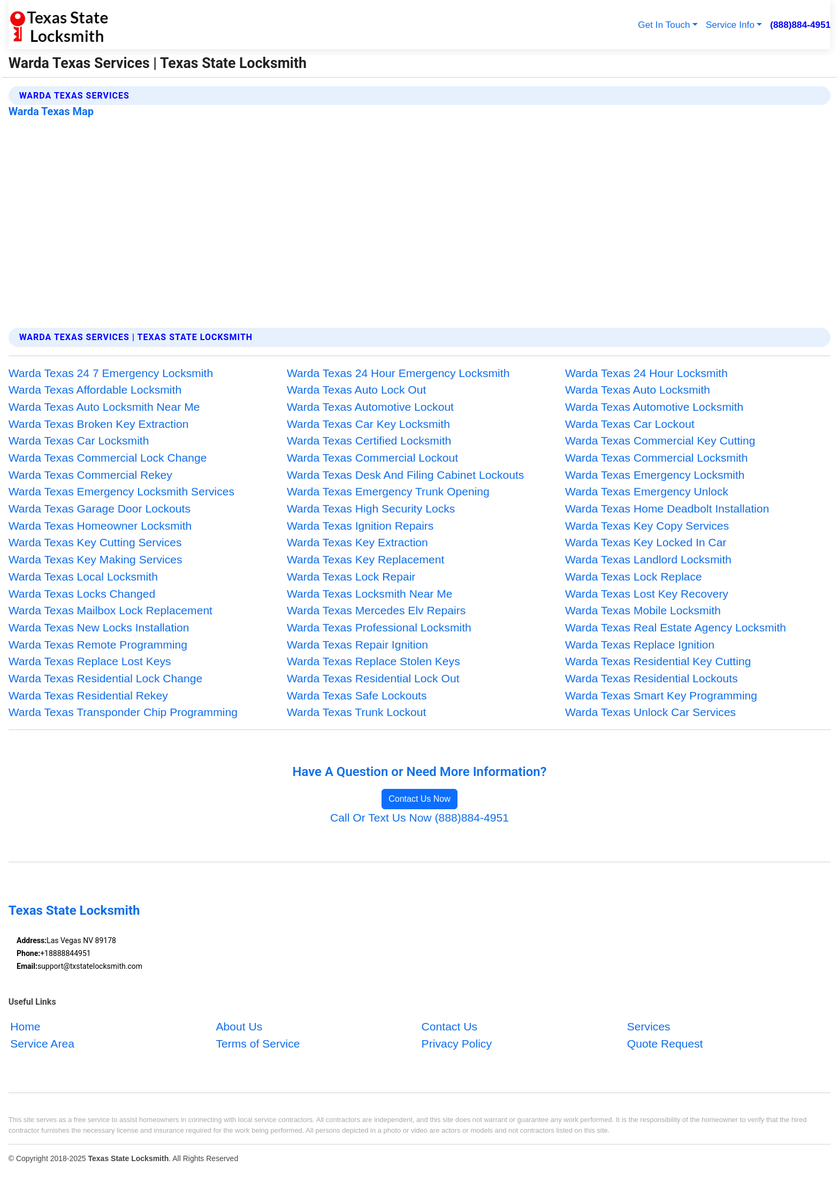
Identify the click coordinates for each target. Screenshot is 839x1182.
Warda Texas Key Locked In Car (646, 542)
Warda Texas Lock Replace (633, 576)
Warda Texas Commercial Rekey (90, 475)
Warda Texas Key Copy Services (647, 526)
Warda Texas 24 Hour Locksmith (646, 373)
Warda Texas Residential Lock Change (106, 678)
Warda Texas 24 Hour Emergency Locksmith (398, 373)
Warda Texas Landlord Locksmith (648, 559)
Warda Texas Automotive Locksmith (654, 407)
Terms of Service (258, 1043)
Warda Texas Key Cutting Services (95, 542)
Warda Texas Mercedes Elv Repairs (376, 610)
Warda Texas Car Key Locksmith (368, 424)
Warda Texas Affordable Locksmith (95, 389)
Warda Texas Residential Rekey (88, 695)
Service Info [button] (730, 24)
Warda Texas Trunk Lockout (356, 712)
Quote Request (665, 1043)
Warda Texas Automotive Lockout (370, 407)
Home (25, 1026)
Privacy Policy (457, 1043)
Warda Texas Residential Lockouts (651, 678)
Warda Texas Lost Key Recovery (646, 594)
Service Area (42, 1043)
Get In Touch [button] (664, 24)
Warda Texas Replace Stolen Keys (373, 661)
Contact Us (449, 1026)
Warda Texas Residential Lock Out (373, 678)
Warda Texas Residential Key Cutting (658, 661)
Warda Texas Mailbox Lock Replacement (110, 610)
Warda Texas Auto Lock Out (356, 389)
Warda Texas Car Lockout (630, 424)
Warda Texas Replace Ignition (639, 644)
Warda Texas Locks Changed (82, 594)
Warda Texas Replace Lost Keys (90, 661)
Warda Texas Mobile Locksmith (643, 610)
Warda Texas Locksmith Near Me (370, 594)
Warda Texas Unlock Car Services (650, 712)
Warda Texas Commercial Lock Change (108, 457)
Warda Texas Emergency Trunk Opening (388, 491)
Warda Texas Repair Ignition (357, 644)
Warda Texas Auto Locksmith (637, 389)
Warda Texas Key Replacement (366, 559)
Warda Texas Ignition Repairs (360, 526)
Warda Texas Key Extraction (357, 542)
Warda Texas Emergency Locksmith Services (121, 491)
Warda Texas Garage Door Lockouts (99, 508)
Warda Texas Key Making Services (95, 559)
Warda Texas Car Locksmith (79, 440)
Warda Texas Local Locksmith (83, 576)
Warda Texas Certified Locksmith (369, 440)
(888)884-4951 (800, 24)
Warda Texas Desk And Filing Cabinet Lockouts (405, 475)
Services (648, 1026)
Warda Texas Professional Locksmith (379, 627)
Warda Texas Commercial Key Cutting (660, 440)
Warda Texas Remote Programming (98, 644)
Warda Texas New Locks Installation (99, 627)
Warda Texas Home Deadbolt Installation (667, 508)
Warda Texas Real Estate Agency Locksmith (675, 627)
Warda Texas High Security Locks (371, 508)
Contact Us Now (419, 798)
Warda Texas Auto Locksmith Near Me (104, 407)
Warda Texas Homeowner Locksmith (100, 526)
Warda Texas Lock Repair (351, 576)
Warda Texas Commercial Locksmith (656, 457)
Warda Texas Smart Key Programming (661, 695)
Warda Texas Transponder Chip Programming (123, 712)
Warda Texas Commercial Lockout (372, 457)
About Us (239, 1026)
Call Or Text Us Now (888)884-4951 (419, 817)
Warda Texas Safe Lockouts (357, 695)
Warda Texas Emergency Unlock (646, 491)
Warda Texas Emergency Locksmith (655, 475)
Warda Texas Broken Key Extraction (99, 424)
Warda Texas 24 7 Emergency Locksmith (111, 373)
